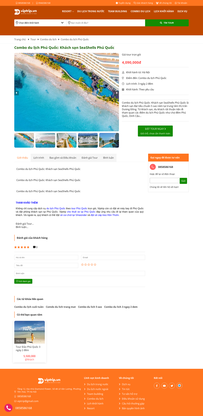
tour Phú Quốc (79, 208)
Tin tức (124, 389)
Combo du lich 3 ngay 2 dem (121, 307)
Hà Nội (20, 340)
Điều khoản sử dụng (132, 398)
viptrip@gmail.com (27, 401)
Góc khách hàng (143, 3)
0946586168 (43, 3)
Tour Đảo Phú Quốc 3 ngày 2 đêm (28, 348)
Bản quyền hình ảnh (132, 408)
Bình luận (108, 157)
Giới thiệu (22, 157)
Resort (66, 11)
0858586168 (23, 3)
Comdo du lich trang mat (61, 307)
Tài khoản (181, 3)
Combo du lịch (140, 11)
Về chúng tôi (164, 3)
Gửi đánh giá (23, 281)
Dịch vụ (182, 11)
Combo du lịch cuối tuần (29, 307)
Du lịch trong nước (90, 11)
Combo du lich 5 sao (90, 307)
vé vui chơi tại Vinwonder (73, 215)
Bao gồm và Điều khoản (62, 157)
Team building (117, 11)
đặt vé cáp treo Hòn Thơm (105, 215)
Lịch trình (38, 157)
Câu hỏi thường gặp (131, 403)
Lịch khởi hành (164, 11)
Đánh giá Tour (90, 157)
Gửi (183, 181)
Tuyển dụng (123, 3)
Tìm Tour (167, 23)
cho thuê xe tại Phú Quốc (81, 211)
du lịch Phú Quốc (55, 208)
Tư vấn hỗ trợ (128, 394)
